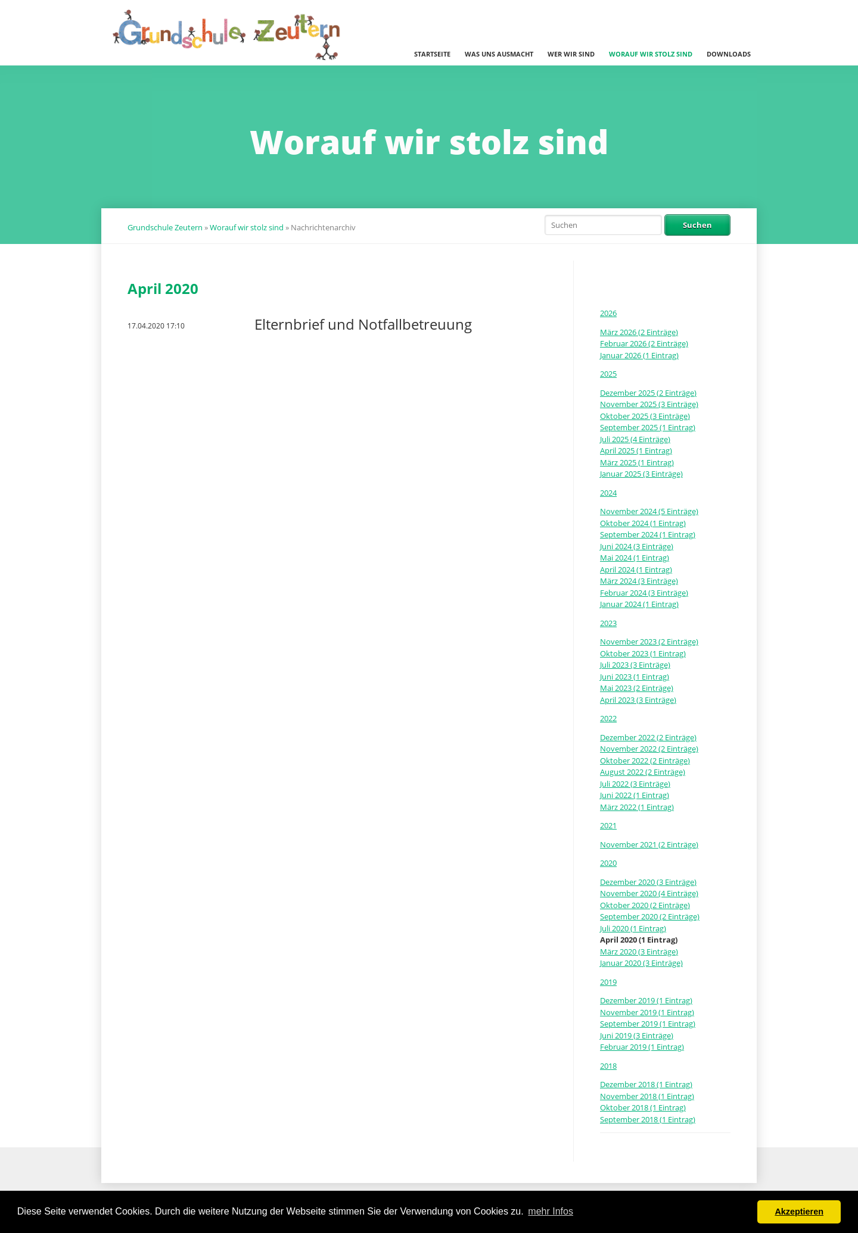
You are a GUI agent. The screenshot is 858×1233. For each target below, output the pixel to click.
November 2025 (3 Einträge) (649, 404)
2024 (608, 492)
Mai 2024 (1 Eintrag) (634, 557)
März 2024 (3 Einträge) (639, 580)
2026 (608, 313)
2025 (608, 373)
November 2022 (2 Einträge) (649, 748)
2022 (608, 718)
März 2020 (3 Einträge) (639, 951)
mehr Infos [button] (550, 1211)
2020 (608, 863)
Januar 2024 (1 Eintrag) (639, 604)
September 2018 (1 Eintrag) (647, 1119)
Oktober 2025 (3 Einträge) (645, 416)
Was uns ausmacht (499, 53)
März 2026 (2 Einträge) (639, 332)
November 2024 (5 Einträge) (649, 511)
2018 (608, 1065)
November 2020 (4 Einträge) (649, 893)
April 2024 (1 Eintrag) (636, 569)
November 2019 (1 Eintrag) (647, 1012)
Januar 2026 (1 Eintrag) (639, 355)
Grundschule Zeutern (165, 227)
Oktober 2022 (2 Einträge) (645, 760)
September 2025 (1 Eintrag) (647, 427)
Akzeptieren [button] (799, 1211)
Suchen (697, 225)
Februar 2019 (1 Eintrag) (642, 1046)
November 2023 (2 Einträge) (649, 641)
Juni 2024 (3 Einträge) (636, 546)
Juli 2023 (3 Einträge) (635, 664)
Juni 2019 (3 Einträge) (636, 1035)
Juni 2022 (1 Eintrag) (634, 795)
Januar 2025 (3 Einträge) (641, 473)
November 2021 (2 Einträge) (649, 844)
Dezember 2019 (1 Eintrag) (646, 1000)
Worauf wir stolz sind (650, 53)
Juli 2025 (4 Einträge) (635, 439)
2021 (608, 825)
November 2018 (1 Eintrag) (647, 1096)
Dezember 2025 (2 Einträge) (648, 392)
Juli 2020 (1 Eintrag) (633, 928)
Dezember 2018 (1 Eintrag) (646, 1084)
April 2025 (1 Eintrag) (636, 450)
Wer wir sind (571, 53)
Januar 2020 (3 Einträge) (641, 962)
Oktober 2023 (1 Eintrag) (643, 653)
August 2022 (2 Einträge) (642, 771)
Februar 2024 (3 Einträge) (644, 592)
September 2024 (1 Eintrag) (647, 534)
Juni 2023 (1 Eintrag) (634, 676)
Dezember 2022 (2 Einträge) (648, 737)
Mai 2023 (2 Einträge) (636, 688)
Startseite (432, 53)
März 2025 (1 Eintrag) (637, 462)
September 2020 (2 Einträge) (650, 916)
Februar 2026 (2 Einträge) (644, 343)
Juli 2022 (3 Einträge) (635, 783)
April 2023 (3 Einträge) (638, 699)
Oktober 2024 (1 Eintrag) (643, 523)
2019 (608, 982)
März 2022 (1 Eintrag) (637, 807)
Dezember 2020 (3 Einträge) (648, 882)
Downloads (729, 53)
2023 (608, 623)
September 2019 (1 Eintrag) (647, 1023)
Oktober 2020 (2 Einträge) (645, 905)
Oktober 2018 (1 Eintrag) (643, 1107)
